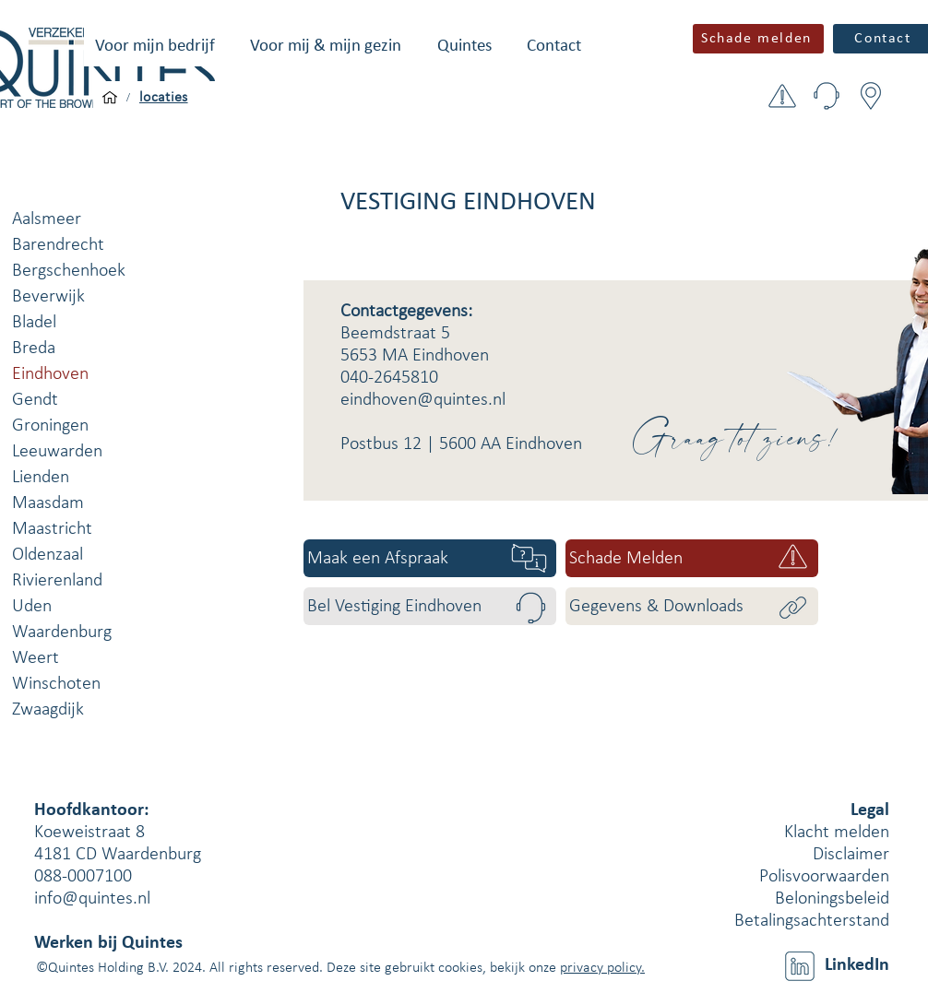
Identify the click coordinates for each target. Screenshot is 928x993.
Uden (32, 606)
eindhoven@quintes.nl (423, 400)
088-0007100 (83, 877)
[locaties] (163, 97)
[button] (155, 46)
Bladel (34, 322)
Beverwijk (48, 297)
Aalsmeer (46, 219)
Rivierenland (57, 581)
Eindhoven (50, 374)
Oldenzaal (47, 555)
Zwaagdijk (48, 710)
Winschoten (56, 684)
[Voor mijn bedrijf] (109, 97)
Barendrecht (58, 245)
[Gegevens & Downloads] (691, 606)
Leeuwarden (57, 452)
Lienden (40, 477)
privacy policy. (602, 968)
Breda (33, 348)
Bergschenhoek (68, 271)
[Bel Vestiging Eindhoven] (429, 606)
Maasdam (48, 503)
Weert (35, 658)
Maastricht (52, 529)
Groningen (50, 426)
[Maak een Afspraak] (429, 558)
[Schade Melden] (691, 558)
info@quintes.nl (92, 899)
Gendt (35, 400)
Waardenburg (62, 632)
